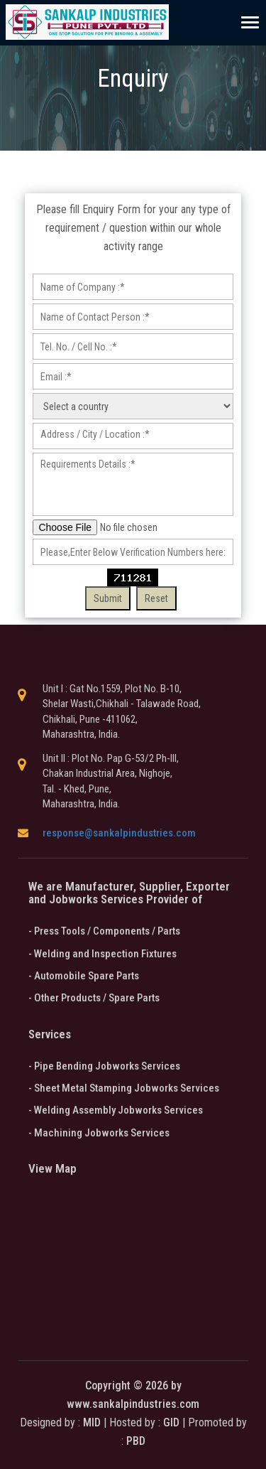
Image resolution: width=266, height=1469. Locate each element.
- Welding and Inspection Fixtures (102, 953)
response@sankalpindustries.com (119, 833)
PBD (135, 1441)
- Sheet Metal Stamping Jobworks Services (123, 1088)
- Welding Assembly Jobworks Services (115, 1110)
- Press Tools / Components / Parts (104, 931)
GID (171, 1422)
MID (90, 1422)
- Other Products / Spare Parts (94, 997)
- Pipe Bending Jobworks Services (104, 1066)
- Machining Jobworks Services (99, 1132)
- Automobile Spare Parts (83, 975)
